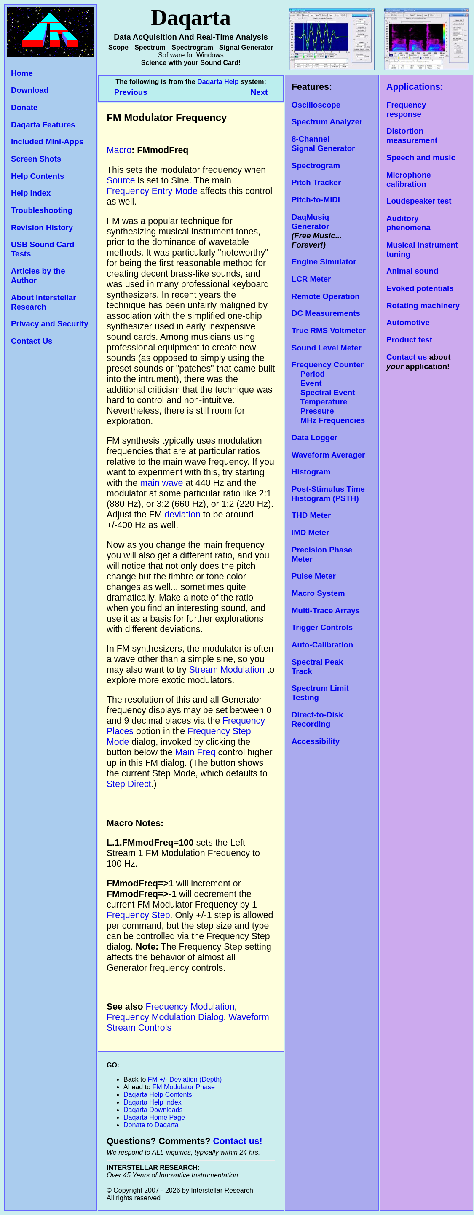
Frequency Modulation (190, 1007)
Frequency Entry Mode (152, 191)
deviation (183, 514)
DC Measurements (326, 313)
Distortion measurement (411, 136)
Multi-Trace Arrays (326, 610)
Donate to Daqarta (151, 1125)
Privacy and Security (49, 323)
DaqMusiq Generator (310, 222)
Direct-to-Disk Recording (317, 719)
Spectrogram (316, 165)
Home (22, 73)
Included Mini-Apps (47, 141)
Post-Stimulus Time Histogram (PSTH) (328, 494)
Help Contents (37, 176)
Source (121, 180)
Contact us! (237, 1141)
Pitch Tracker (316, 182)
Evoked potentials (420, 288)
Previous (132, 92)
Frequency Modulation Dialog (165, 1017)
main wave (161, 483)
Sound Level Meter (327, 347)
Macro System (318, 593)
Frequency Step (138, 915)
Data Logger (314, 437)
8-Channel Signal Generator (323, 144)
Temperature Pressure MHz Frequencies (328, 411)
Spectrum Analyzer (327, 121)
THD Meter (311, 515)
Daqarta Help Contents (157, 1094)
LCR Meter (311, 279)
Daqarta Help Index (152, 1102)
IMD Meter (310, 532)
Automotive (408, 322)
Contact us (406, 357)
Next (259, 92)
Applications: (414, 87)
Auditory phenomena (408, 223)
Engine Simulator (324, 261)
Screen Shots (36, 158)
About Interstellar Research (43, 302)
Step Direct (129, 784)
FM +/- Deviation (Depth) (185, 1079)
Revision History (42, 227)
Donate (24, 107)
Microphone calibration (408, 179)
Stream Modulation (227, 670)
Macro (119, 150)
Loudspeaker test (418, 201)
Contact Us (31, 341)
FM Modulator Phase (184, 1087)
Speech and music (420, 157)
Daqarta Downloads (153, 1109)
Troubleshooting (41, 210)
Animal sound (412, 271)
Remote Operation (326, 296)
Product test (409, 339)
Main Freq (195, 752)
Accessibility (316, 741)
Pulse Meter (314, 575)
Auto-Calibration (322, 644)
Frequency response (406, 109)
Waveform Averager (328, 454)
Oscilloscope (316, 104)
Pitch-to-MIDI (316, 199)
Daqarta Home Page (154, 1117)
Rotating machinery (423, 305)
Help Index (31, 193)
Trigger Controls (322, 627)
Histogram (311, 471)
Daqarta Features (43, 124)
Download (29, 90)
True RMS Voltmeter (329, 330)
